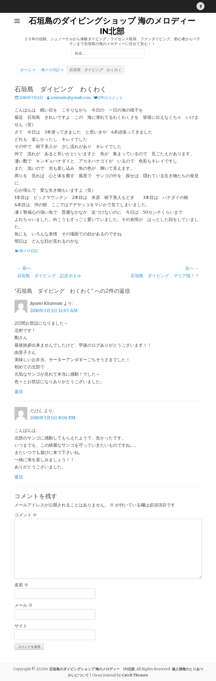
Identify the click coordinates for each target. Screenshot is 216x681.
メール (23, 605)
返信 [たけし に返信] (18, 476)
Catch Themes (135, 675)
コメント (25, 514)
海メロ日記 (52, 70)
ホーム (27, 70)
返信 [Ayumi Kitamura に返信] (18, 391)
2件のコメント (110, 97)
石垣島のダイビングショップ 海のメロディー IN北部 (92, 669)
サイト (20, 625)
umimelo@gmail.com (71, 97)
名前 (21, 584)
